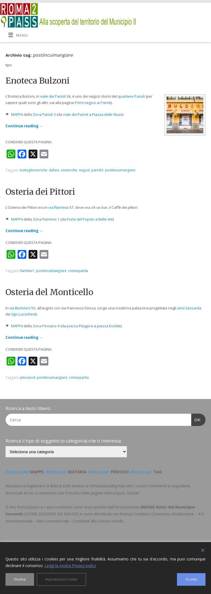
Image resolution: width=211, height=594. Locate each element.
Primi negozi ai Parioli (93, 102)
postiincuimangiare (120, 170)
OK (196, 419)
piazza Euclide (109, 325)
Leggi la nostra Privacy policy (70, 565)
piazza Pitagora (80, 325)
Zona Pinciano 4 (46, 325)
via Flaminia (58, 207)
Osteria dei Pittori (40, 191)
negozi (84, 170)
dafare (54, 170)
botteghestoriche (33, 170)
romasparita (78, 270)
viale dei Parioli (52, 96)
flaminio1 (27, 270)
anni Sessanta (189, 308)
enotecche (69, 170)
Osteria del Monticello (49, 292)
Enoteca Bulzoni (37, 80)
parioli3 (97, 170)
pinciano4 (27, 377)
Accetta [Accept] (191, 579)
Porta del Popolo (81, 219)
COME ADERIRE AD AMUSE (51, 513)
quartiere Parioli (131, 96)
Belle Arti (105, 219)
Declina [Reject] (20, 579)
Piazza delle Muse (107, 114)
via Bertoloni (19, 308)
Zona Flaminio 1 (46, 219)
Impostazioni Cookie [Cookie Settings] (61, 579)
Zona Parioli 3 (44, 114)
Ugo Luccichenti (24, 314)
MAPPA (17, 114)
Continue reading (24, 125)
